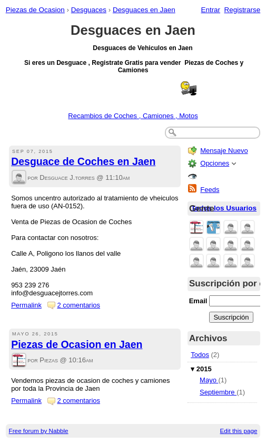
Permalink (26, 305)
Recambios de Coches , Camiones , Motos (133, 116)
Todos (200, 355)
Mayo (209, 380)
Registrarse (242, 10)
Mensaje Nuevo (224, 151)
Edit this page (239, 430)
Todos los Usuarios (224, 208)
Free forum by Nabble (38, 430)
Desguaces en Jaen (144, 10)
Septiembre (218, 392)
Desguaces (88, 10)
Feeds (209, 190)
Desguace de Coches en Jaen (83, 161)
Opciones (214, 163)
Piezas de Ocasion (35, 10)
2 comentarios (78, 305)
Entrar (210, 10)
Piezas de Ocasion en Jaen (76, 344)
